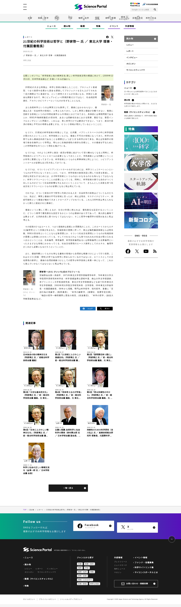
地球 (57, 18)
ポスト (105, 308)
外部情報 (129, 26)
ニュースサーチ (120, 568)
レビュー (129, 44)
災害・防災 (137, 18)
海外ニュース (119, 572)
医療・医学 (43, 18)
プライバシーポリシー (47, 602)
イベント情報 (141, 560)
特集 (98, 26)
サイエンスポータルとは (146, 575)
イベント (113, 26)
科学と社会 (151, 18)
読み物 (67, 26)
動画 (82, 26)
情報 (97, 18)
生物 (30, 18)
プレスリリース (120, 564)
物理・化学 (84, 18)
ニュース (51, 26)
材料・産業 (110, 18)
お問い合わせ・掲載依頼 (137, 586)
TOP (25, 512)
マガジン (118, 575)
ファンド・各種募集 (144, 565)
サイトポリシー (29, 602)
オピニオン (130, 62)
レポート (129, 50)
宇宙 (70, 18)
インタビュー (131, 56)
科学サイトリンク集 (144, 570)
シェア (88, 308)
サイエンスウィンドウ (135, 68)
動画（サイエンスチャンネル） (39, 582)
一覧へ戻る (68, 491)
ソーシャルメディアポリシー (71, 602)
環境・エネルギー (85, 582)
